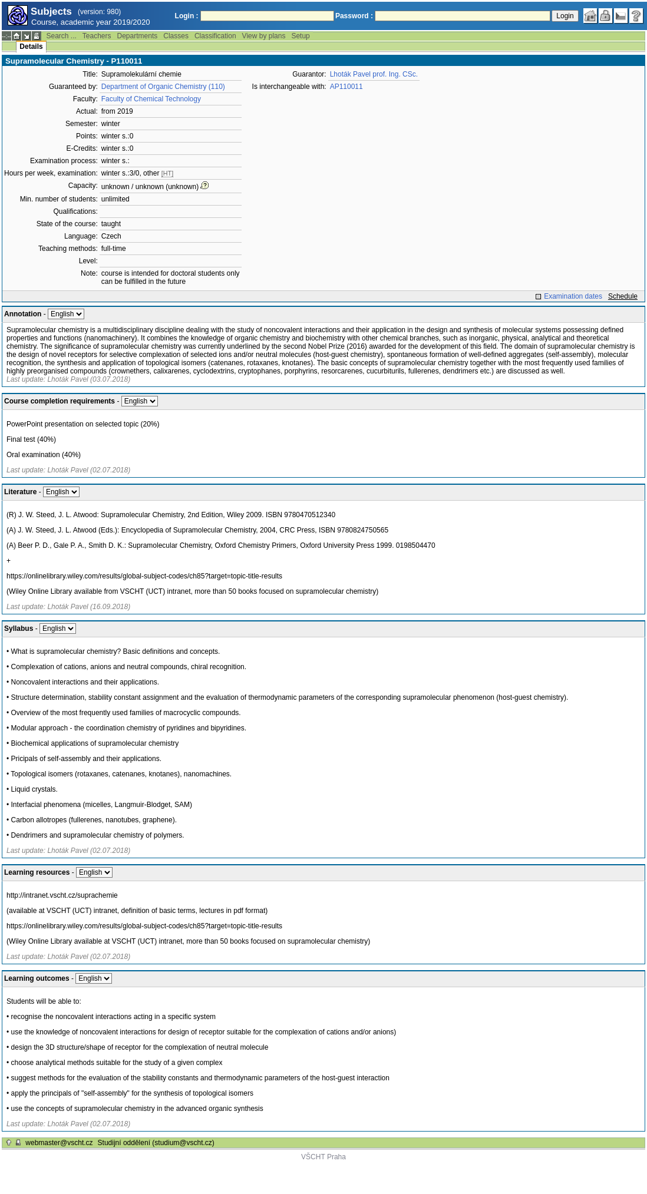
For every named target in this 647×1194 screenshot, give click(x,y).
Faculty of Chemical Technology (151, 99)
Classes (176, 36)
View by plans (264, 36)
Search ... (61, 36)
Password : (354, 16)
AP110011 (346, 86)
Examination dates (573, 296)
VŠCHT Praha (323, 1157)
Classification (215, 36)
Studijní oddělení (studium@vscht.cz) (156, 1143)
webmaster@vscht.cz (59, 1143)
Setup (300, 36)
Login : (187, 16)
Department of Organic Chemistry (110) (163, 86)
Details (30, 46)
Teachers (96, 36)
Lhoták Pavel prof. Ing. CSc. (374, 74)
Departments (137, 36)
